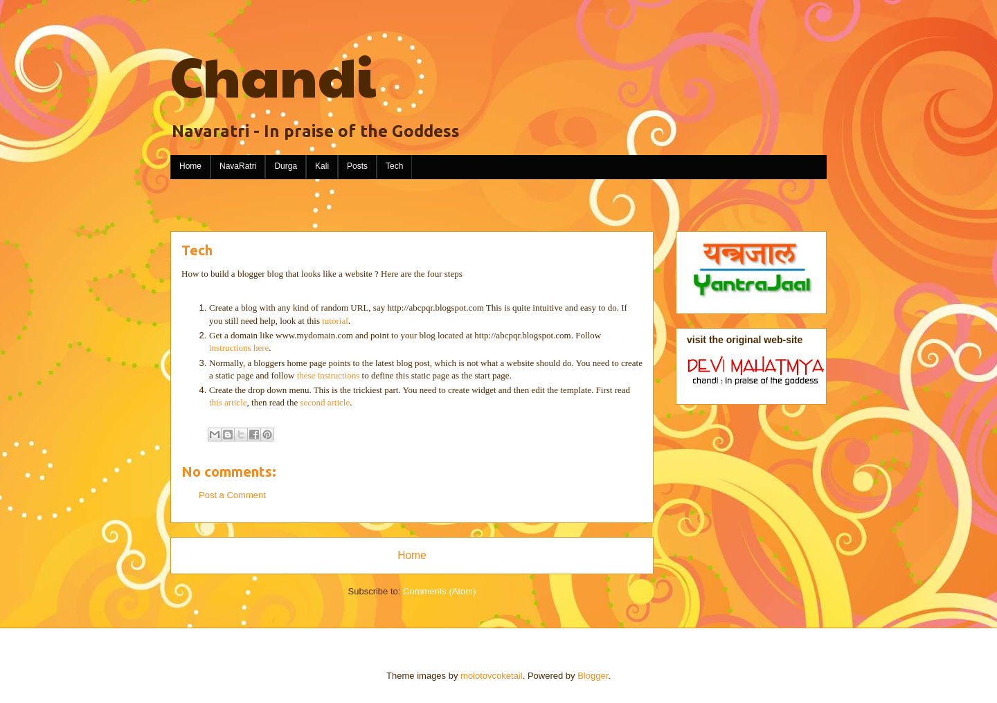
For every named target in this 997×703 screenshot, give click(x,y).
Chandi (273, 74)
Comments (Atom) (439, 591)
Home (190, 166)
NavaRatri (237, 166)
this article (228, 402)
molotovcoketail (491, 675)
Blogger (592, 675)
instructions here (239, 348)
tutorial (335, 321)
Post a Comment (232, 495)
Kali (322, 166)
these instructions (329, 375)
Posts (357, 166)
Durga (285, 166)
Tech (394, 166)
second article (325, 402)
